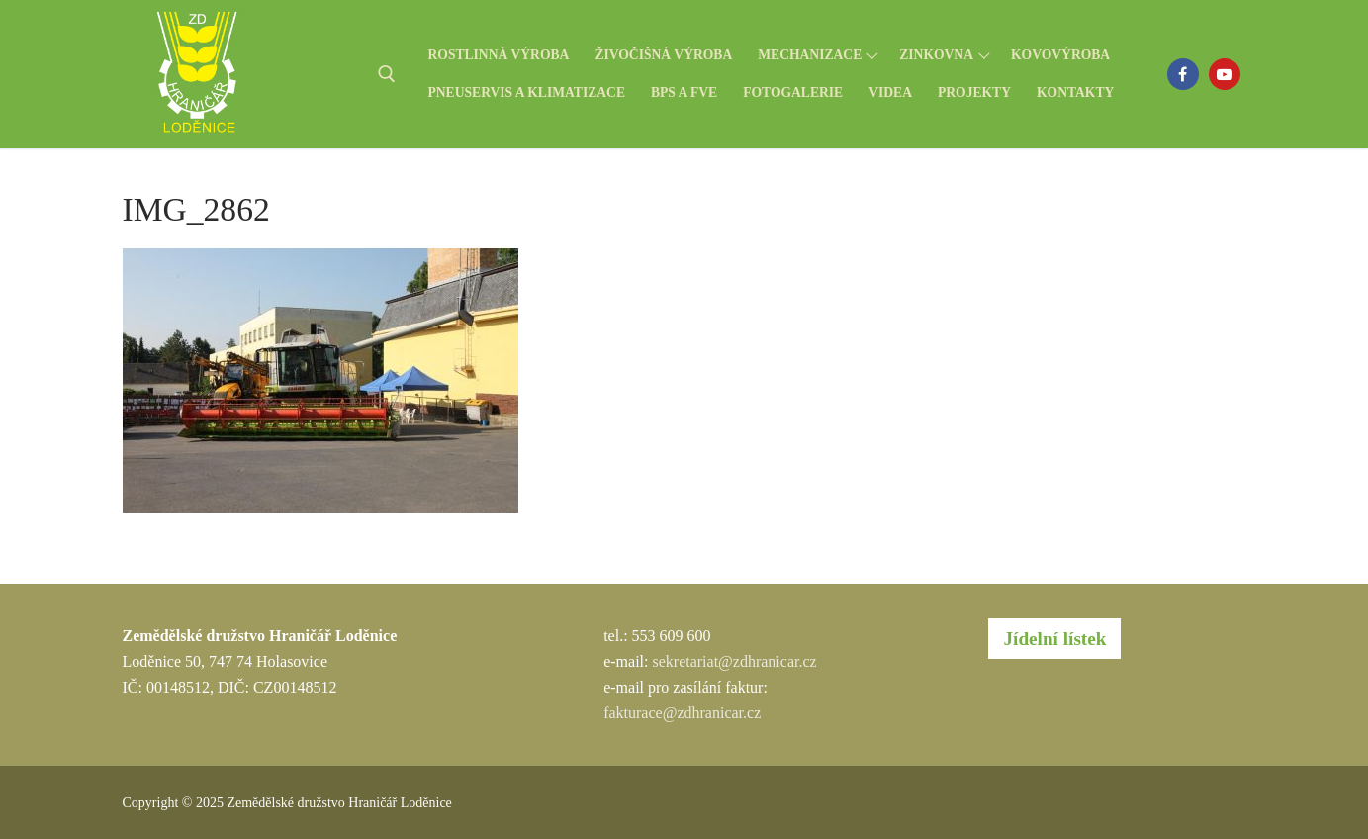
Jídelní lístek (1054, 638)
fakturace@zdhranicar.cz (682, 712)
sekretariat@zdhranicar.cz (734, 661)
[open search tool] (387, 74)
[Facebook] (1183, 74)
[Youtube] (1224, 74)
